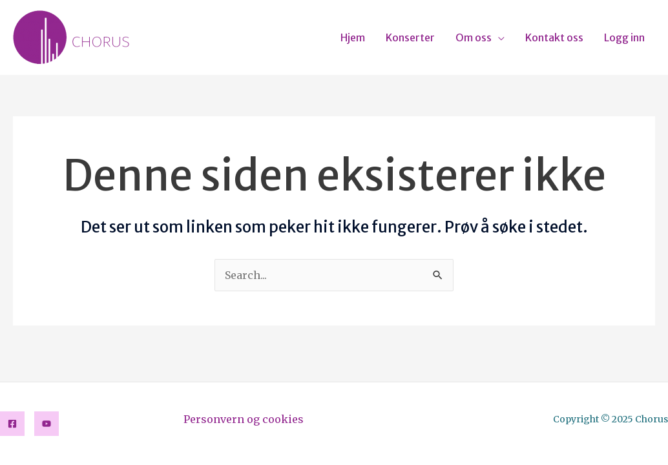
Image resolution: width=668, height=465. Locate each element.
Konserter (410, 37)
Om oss (473, 37)
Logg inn (624, 37)
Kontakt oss (554, 37)
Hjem (352, 37)
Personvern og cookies (243, 419)
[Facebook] (12, 423)
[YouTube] (46, 423)
